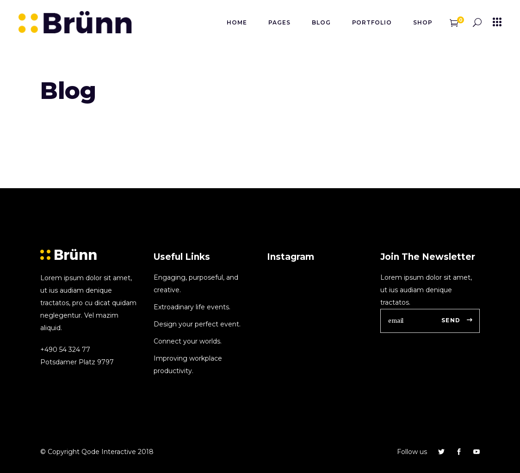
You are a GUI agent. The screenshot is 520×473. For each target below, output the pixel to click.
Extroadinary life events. (192, 307)
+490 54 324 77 (65, 349)
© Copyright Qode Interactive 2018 (97, 452)
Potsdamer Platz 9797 (77, 362)
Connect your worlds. (188, 341)
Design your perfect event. (197, 324)
